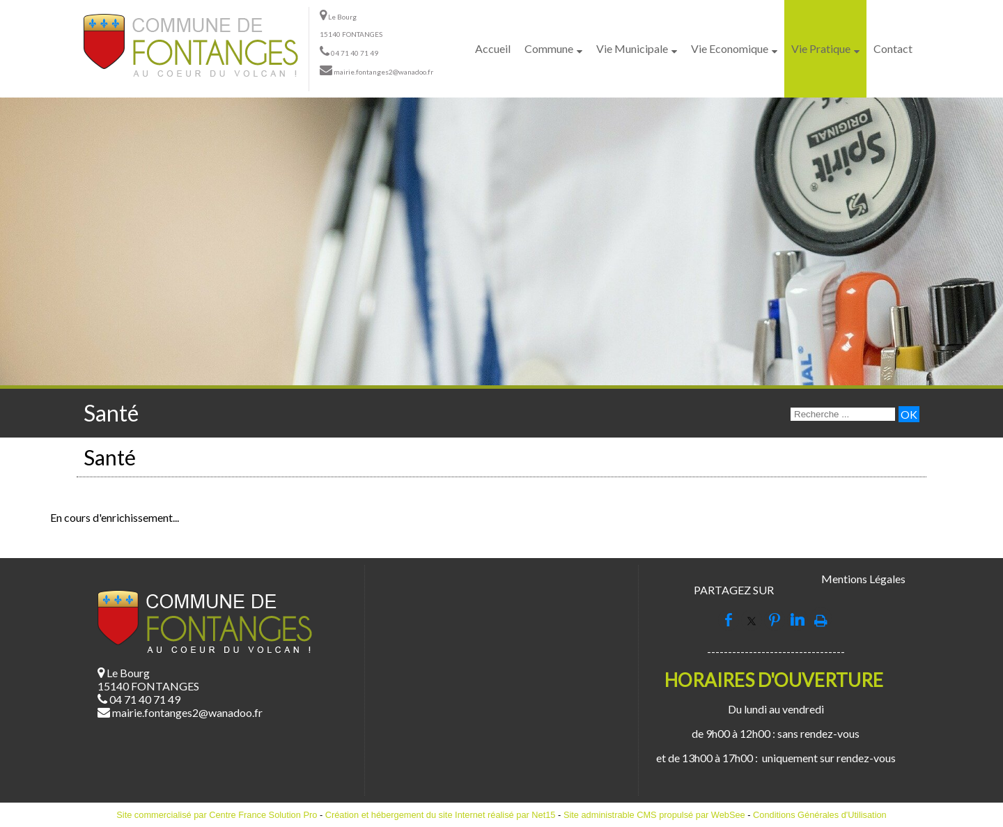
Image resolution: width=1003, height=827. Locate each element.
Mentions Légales (863, 578)
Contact (892, 48)
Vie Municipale (632, 48)
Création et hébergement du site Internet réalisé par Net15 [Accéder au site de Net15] (440, 815)
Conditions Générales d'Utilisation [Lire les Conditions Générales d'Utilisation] (820, 815)
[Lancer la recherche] (909, 414)
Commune (548, 48)
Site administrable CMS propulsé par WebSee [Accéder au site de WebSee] (654, 815)
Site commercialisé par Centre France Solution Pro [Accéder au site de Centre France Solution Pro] (216, 815)
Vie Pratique (820, 48)
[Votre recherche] (843, 414)
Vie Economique (729, 48)
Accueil (493, 48)
